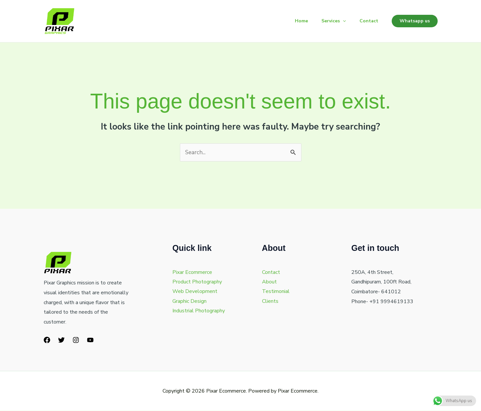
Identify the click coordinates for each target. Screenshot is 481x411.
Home (295, 21)
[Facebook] (47, 340)
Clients (270, 301)
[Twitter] (61, 340)
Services (330, 21)
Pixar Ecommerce (192, 272)
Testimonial (276, 292)
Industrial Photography (198, 311)
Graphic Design (189, 301)
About (269, 282)
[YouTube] (90, 340)
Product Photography (197, 282)
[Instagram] (76, 340)
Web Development (194, 292)
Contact (368, 21)
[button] (339, 21)
